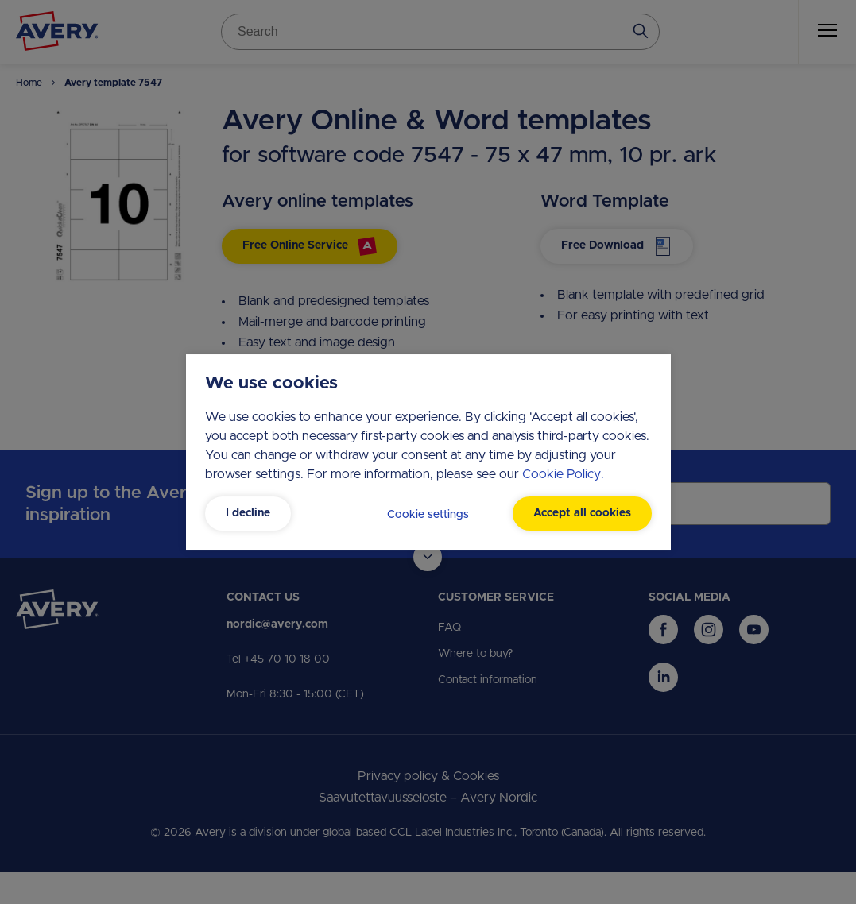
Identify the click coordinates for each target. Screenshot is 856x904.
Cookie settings (428, 514)
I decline (248, 513)
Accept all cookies (582, 513)
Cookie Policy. (563, 474)
